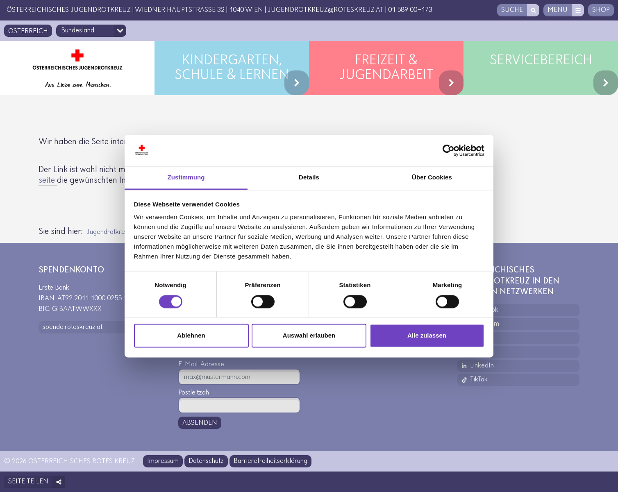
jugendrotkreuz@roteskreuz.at (326, 10)
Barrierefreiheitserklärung (270, 461)
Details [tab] (309, 177)
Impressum (163, 461)
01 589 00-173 (410, 10)
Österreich (28, 31)
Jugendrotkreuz (109, 232)
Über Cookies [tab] (432, 177)
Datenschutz (206, 461)
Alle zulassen (426, 335)
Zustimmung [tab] (186, 177)
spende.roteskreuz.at (72, 327)
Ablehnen (191, 335)
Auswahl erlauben (309, 335)
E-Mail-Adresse (201, 364)
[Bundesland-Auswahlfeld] (91, 31)
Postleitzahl (194, 393)
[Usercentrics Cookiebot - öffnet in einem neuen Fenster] (448, 150)
